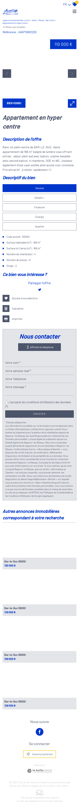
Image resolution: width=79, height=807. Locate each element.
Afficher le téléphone (39, 347)
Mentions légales (30, 785)
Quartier (39, 226)
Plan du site (15, 785)
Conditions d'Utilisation (20, 496)
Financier (39, 207)
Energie (39, 216)
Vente (34, 20)
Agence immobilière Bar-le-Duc (16, 20)
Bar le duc (50, 20)
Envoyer (39, 413)
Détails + (39, 197)
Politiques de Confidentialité (57, 492)
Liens (58, 785)
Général (39, 188)
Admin (65, 785)
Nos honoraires (47, 785)
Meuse (41, 20)
